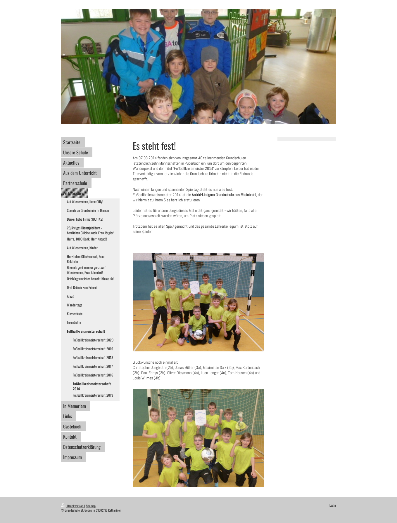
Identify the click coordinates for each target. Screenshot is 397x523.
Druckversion (72, 505)
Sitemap (91, 505)
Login (332, 505)
